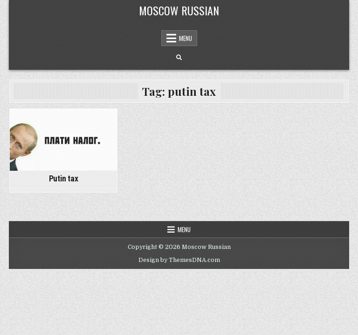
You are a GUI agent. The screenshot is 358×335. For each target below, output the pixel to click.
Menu (185, 38)
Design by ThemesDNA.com (179, 260)
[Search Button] (179, 58)
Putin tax (63, 178)
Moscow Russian (179, 10)
